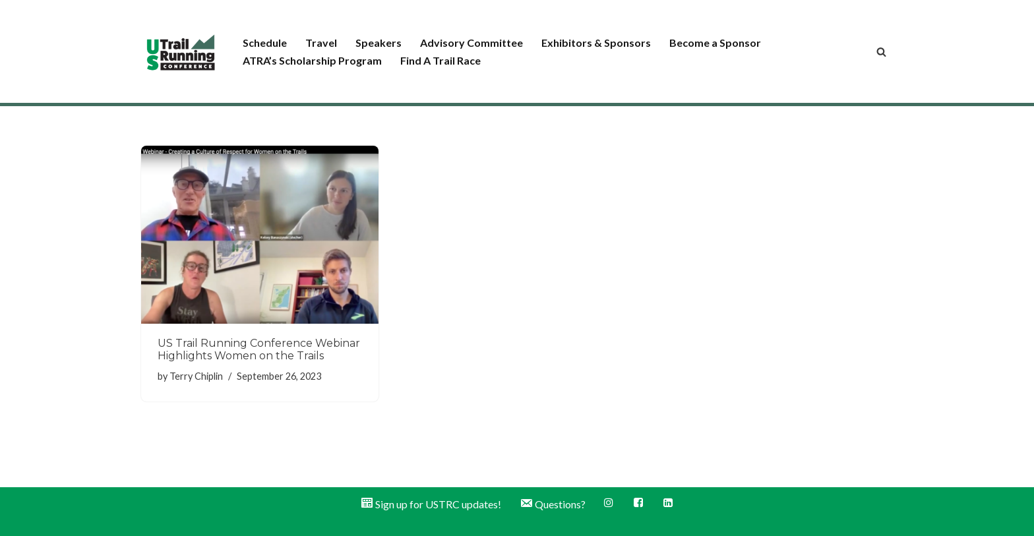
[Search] (881, 52)
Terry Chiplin (196, 376)
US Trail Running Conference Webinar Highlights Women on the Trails (259, 349)
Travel (321, 42)
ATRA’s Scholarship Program (312, 60)
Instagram (608, 502)
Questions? (553, 503)
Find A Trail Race (440, 60)
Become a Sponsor (715, 42)
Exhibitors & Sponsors (596, 42)
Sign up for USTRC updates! (430, 503)
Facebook (638, 502)
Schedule (265, 42)
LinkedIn (668, 502)
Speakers (378, 42)
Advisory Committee (471, 42)
